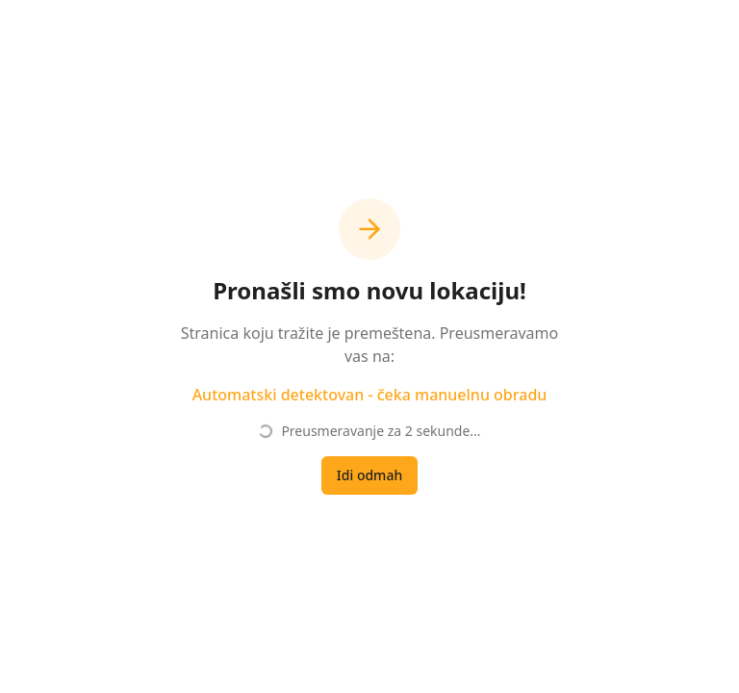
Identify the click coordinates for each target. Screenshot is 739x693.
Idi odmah (369, 475)
